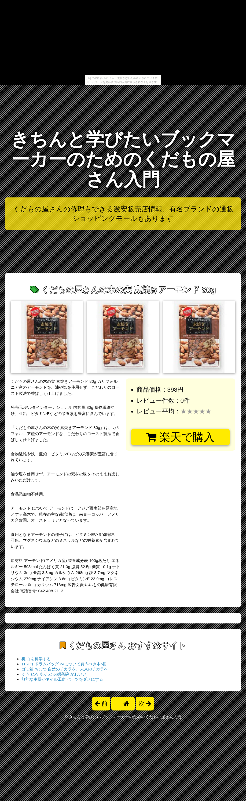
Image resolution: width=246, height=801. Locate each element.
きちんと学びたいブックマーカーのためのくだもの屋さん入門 (123, 159)
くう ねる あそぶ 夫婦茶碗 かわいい (53, 674)
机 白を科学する (36, 658)
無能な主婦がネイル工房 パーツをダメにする (62, 679)
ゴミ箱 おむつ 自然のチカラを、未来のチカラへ (64, 669)
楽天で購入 (180, 437)
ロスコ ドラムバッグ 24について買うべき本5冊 (64, 664)
